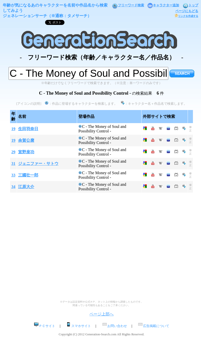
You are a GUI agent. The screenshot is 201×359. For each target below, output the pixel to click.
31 (13, 163)
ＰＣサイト (44, 326)
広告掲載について (153, 326)
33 (13, 175)
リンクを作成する (186, 16)
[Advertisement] (47, 248)
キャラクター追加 (163, 5)
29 (13, 152)
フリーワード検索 (128, 5)
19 (13, 129)
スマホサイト (78, 326)
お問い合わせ (114, 326)
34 (13, 187)
